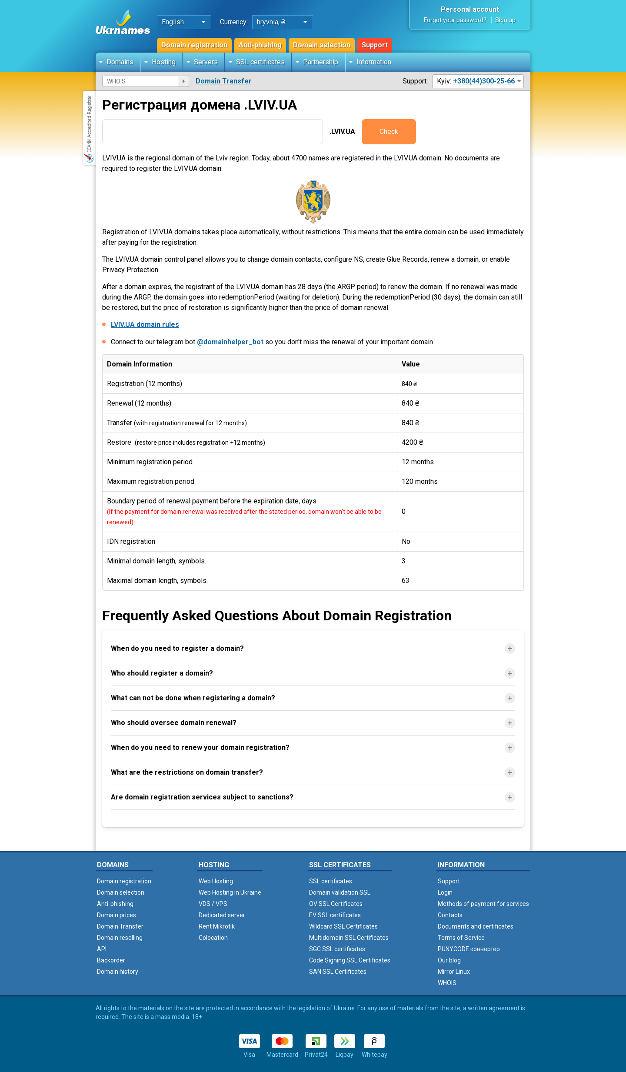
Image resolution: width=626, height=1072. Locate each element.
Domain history (117, 971)
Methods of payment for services (483, 903)
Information (373, 62)
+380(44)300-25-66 (484, 81)
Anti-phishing (260, 45)
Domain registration (194, 45)
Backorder (111, 960)
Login (445, 892)
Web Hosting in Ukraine (230, 892)
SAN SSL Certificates (337, 971)
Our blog (449, 960)
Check (389, 131)
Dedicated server (222, 915)
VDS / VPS (213, 903)
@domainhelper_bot (230, 342)
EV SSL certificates (335, 915)
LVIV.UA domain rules (145, 324)
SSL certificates (260, 62)
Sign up (505, 20)
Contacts (450, 915)
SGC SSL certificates (337, 948)
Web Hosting (216, 881)
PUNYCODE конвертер (469, 948)
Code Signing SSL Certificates (349, 960)
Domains (120, 62)
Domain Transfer (224, 81)
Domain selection (321, 45)
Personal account (470, 9)
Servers (206, 62)
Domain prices (116, 915)
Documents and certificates (475, 926)
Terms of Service (461, 937)
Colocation (213, 937)
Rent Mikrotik (217, 926)
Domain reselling (120, 937)
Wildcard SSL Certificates (343, 926)
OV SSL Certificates (336, 903)
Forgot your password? (455, 20)
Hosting (164, 62)
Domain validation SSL (339, 892)
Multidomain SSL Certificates (349, 937)
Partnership (320, 62)
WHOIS (447, 982)
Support (375, 45)
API (102, 948)
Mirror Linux (454, 971)
